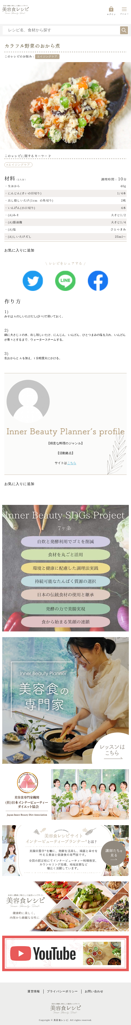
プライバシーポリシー (62, 991)
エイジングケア (19, 164)
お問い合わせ (94, 991)
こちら (72, 463)
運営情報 (33, 991)
